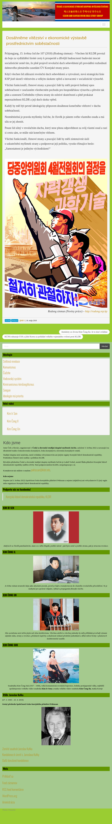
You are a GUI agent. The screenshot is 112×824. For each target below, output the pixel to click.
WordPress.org (9, 796)
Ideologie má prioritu (13, 396)
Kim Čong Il (12, 421)
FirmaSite (12, 810)
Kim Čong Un (13, 429)
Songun (7, 390)
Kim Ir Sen (12, 413)
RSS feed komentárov (13, 789)
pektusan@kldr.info (40, 470)
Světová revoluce (11, 361)
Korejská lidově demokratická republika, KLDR (28, 496)
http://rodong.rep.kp (96, 311)
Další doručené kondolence (15, 760)
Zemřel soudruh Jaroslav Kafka (17, 748)
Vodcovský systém (12, 378)
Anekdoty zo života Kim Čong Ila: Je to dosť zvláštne (84, 332)
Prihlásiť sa (7, 776)
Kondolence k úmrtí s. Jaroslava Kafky (20, 754)
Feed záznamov (9, 782)
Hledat (105, 346)
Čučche (6, 372)
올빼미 (22, 320)
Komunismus (9, 367)
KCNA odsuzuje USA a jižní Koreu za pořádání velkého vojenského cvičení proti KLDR (43, 337)
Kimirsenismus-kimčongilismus (18, 384)
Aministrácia (8, 802)
